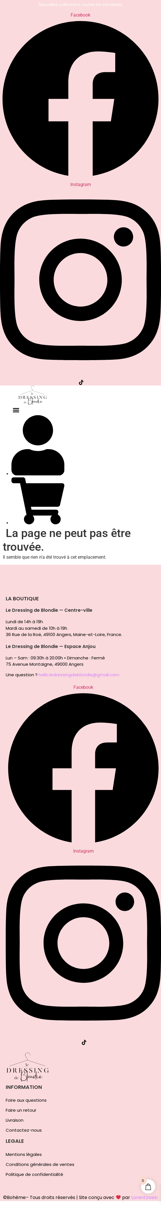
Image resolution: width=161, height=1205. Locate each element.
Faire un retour (21, 1110)
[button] (16, 410)
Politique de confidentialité (34, 1174)
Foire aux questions (26, 1100)
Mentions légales (24, 1154)
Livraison (14, 1120)
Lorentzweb (144, 1197)
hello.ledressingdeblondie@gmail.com (79, 675)
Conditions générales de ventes (40, 1164)
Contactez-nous (24, 1130)
